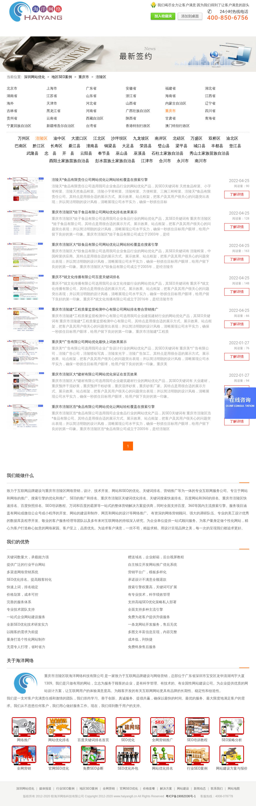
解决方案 (152, 31)
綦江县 (74, 145)
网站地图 (234, 788)
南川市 (201, 160)
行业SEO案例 (51, 31)
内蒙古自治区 (175, 103)
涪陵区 (101, 77)
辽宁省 (210, 103)
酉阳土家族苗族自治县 (69, 160)
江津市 (147, 160)
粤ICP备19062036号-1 (181, 796)
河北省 (91, 103)
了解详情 (237, 194)
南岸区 (161, 138)
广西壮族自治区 (138, 111)
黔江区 (39, 145)
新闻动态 (186, 31)
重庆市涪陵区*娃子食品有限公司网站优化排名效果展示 (94, 212)
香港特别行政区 (138, 126)
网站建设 (169, 31)
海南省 (170, 96)
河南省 (91, 111)
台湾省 (91, 126)
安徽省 (131, 88)
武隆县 (32, 153)
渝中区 (60, 138)
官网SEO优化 (115, 31)
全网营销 (95, 31)
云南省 (51, 118)
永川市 (183, 160)
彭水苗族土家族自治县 (115, 160)
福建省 (170, 88)
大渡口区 (79, 138)
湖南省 (12, 96)
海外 (10, 103)
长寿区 (56, 145)
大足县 (128, 145)
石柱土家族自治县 (168, 153)
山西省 (131, 103)
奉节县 (104, 153)
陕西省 (131, 118)
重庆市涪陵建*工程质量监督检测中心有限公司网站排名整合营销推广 (105, 309)
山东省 (91, 96)
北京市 (12, 88)
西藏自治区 (95, 118)
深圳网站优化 (34, 77)
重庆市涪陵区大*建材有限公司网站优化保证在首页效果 (94, 374)
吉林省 (12, 111)
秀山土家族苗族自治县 (210, 153)
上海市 (51, 88)
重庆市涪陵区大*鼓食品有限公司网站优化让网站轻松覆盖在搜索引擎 (105, 244)
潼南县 (92, 145)
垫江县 (235, 145)
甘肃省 (170, 118)
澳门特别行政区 (177, 126)
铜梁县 (110, 145)
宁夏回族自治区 (19, 126)
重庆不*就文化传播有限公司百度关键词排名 (86, 277)
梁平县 (182, 145)
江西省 (210, 96)
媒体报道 (31, 31)
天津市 (51, 103)
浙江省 (131, 96)
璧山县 (164, 145)
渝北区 (232, 138)
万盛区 (196, 138)
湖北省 (210, 88)
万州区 (24, 138)
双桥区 (214, 138)
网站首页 (14, 31)
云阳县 (86, 153)
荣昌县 (146, 145)
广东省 (91, 88)
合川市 (165, 160)
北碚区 (179, 138)
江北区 (99, 138)
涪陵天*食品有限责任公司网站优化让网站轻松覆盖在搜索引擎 (100, 180)
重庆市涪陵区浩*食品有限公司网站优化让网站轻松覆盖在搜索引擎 (103, 407)
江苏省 (51, 96)
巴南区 (21, 145)
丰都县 (217, 145)
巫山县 (122, 153)
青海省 (210, 118)
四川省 (210, 111)
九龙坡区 (141, 138)
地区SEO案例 (74, 31)
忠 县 (50, 153)
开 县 (68, 153)
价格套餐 (135, 31)
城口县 (200, 145)
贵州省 (12, 118)
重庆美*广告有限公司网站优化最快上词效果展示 (89, 342)
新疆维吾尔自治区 (60, 126)
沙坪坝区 (119, 138)
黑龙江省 (53, 111)
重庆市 (83, 77)
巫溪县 (140, 153)
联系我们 (203, 31)
